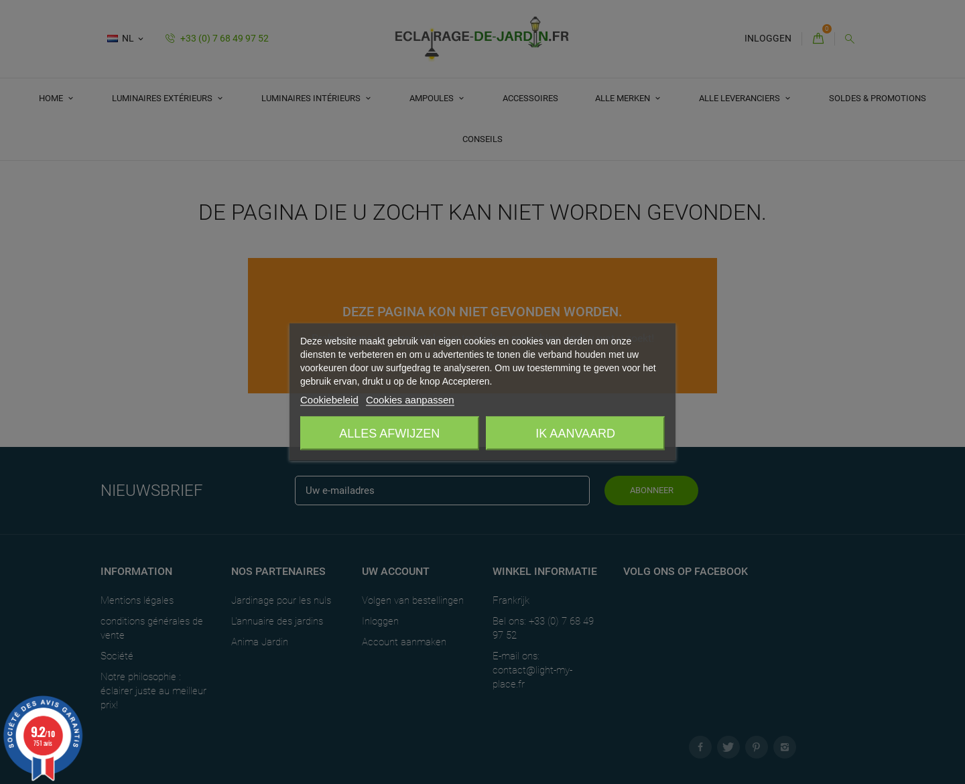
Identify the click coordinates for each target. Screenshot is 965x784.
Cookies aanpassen (410, 399)
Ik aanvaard (575, 433)
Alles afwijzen (389, 433)
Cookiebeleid (329, 399)
